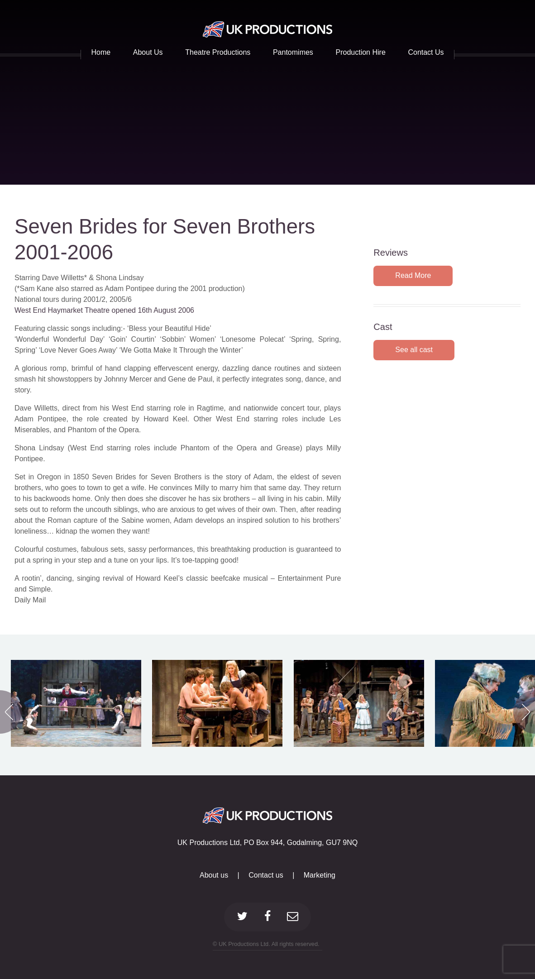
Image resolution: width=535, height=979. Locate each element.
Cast (382, 327)
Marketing (319, 875)
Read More (413, 275)
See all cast (414, 349)
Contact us (265, 875)
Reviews (390, 253)
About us (214, 875)
